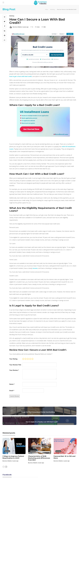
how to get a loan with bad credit (20, 76)
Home (46, 9)
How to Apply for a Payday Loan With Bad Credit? (42, 422)
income (35, 268)
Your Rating (13, 359)
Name (12, 384)
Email (11, 390)
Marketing (52, 9)
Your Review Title (15, 365)
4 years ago (66, 461)
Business (23, 409)
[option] (14, 450)
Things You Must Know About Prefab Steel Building (38, 412)
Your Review (14, 370)
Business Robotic (7, 461)
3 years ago (15, 461)
